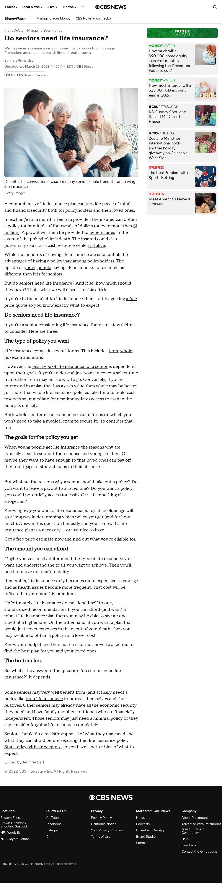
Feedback (188, 845)
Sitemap (142, 843)
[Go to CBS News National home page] (111, 7)
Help (185, 839)
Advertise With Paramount (201, 824)
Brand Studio (146, 836)
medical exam (59, 421)
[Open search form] (215, 7)
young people (37, 267)
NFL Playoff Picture (14, 839)
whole (126, 351)
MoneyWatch (15, 18)
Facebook (53, 824)
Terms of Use (101, 836)
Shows (69, 7)
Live (52, 7)
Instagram (53, 830)
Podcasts (143, 824)
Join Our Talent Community (192, 830)
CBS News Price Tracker (94, 18)
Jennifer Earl (33, 762)
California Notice (103, 824)
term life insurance (44, 699)
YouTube (52, 817)
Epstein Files (10, 817)
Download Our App (150, 830)
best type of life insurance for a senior (70, 366)
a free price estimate (33, 539)
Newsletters (145, 817)
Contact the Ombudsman (200, 851)
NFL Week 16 (10, 832)
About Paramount (194, 817)
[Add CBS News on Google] (26, 75)
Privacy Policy (101, 817)
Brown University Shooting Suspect (13, 824)
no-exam (13, 357)
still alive (96, 245)
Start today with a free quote (33, 747)
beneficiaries (102, 232)
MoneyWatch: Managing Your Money (33, 30)
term (113, 351)
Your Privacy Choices (107, 830)
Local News (32, 7)
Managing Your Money (53, 18)
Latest (11, 7)
